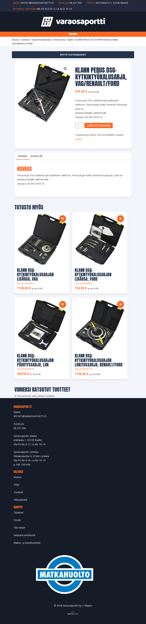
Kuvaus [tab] (22, 156)
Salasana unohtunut (24, 535)
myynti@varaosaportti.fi (37, 2)
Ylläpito (88, 605)
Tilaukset (18, 512)
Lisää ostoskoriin (98, 125)
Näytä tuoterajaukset (73, 54)
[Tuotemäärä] (79, 125)
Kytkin (71, 39)
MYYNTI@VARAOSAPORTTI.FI (30, 416)
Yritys (17, 484)
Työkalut (25, 39)
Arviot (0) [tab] (36, 156)
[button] (65, 69)
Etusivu (15, 39)
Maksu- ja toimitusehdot (27, 542)
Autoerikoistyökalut (41, 39)
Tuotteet (18, 492)
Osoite (17, 520)
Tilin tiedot (19, 527)
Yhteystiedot (20, 499)
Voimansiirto (59, 39)
